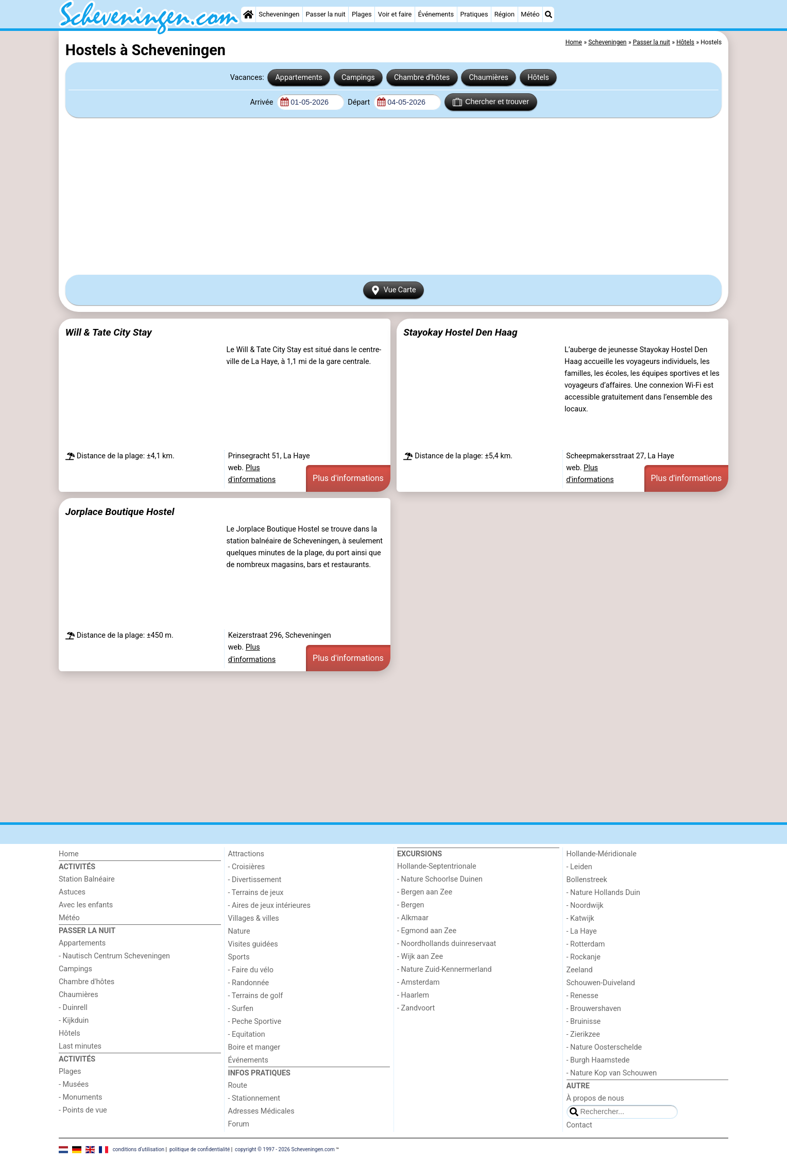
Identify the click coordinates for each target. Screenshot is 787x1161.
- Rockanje (584, 957)
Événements (436, 14)
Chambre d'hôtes (422, 77)
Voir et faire (395, 14)
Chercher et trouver (491, 102)
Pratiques (474, 14)
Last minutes (80, 1046)
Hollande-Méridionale (602, 854)
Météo (530, 14)
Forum (238, 1124)
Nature (239, 931)
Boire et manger (254, 1047)
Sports (239, 957)
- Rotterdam (586, 944)
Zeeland (580, 970)
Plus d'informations (348, 478)
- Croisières (246, 867)
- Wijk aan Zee (420, 956)
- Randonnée (248, 982)
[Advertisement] (393, 196)
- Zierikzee (583, 1034)
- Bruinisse (584, 1021)
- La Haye (582, 931)
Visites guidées (253, 944)
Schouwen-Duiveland (601, 982)
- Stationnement (254, 1098)
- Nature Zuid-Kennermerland (444, 969)
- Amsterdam (418, 982)
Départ (360, 102)
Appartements (298, 77)
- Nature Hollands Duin (603, 892)
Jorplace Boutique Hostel (120, 512)
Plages (362, 14)
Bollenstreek (587, 879)
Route (237, 1085)
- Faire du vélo (250, 970)
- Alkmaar (413, 918)
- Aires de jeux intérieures (269, 905)
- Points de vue (83, 1110)
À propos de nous (595, 1098)
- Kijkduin (74, 1020)
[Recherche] (548, 14)
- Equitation (246, 1034)
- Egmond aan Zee (426, 930)
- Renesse (582, 995)
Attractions (246, 854)
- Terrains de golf (255, 995)
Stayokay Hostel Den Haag (460, 332)
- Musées (74, 1084)
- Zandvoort (416, 1008)
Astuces (72, 892)
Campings (358, 77)
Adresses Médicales (261, 1111)
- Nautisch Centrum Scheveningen (114, 956)
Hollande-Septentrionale (436, 866)
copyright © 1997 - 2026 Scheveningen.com (285, 1149)
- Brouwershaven (594, 1008)
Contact (579, 1125)
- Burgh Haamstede (598, 1060)
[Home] (248, 14)
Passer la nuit (326, 14)
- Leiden (579, 867)
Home (69, 854)
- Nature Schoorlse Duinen (440, 879)
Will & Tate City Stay (108, 332)
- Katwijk (580, 918)
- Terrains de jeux (256, 892)
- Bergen (410, 905)
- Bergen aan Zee (424, 892)
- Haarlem (413, 995)
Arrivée (262, 102)
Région (504, 14)
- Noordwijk (585, 905)
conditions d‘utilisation (138, 1149)
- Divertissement (255, 879)
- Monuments (80, 1097)
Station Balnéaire (87, 879)
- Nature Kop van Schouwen (612, 1073)
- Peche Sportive (255, 1021)
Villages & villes (253, 918)
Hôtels (538, 77)
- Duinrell (73, 1007)
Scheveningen (279, 14)
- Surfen (240, 1008)
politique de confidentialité (199, 1149)
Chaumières (488, 77)
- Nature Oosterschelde (604, 1047)
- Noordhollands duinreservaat (446, 943)
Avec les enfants (86, 905)
